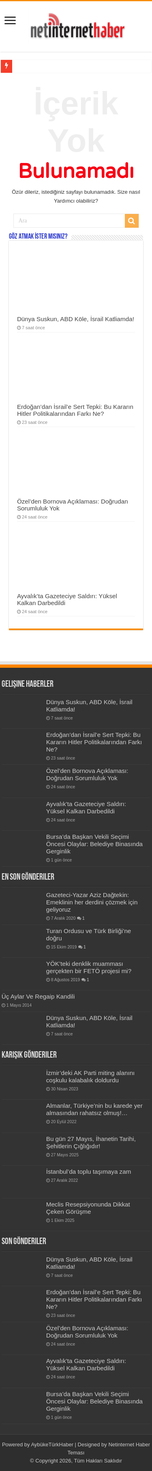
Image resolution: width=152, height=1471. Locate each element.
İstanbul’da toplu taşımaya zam (88, 1171)
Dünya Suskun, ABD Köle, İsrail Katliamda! (75, 318)
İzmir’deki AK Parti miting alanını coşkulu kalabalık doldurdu (90, 1076)
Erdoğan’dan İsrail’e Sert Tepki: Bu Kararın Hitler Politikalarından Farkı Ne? (75, 410)
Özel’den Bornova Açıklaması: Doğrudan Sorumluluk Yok (87, 774)
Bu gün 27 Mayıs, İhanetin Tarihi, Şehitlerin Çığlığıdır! (91, 1142)
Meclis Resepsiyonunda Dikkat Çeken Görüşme (88, 1208)
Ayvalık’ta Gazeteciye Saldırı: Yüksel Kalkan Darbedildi (86, 807)
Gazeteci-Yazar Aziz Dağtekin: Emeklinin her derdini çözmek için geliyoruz (92, 902)
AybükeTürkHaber (52, 1444)
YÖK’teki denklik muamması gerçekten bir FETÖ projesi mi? (88, 967)
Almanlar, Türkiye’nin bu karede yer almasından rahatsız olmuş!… (94, 1109)
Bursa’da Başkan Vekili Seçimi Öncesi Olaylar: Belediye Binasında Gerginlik (94, 844)
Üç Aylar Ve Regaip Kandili (38, 996)
